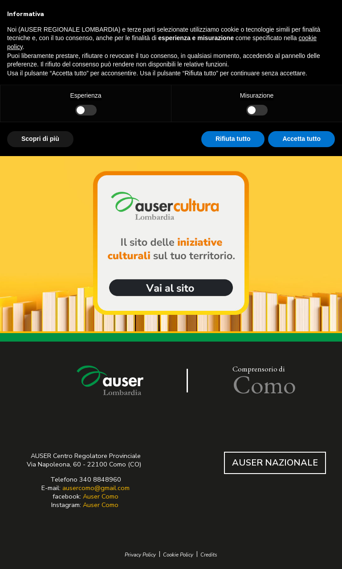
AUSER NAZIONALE (275, 463)
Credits (208, 555)
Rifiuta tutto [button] (233, 138)
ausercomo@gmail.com (96, 487)
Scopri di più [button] (40, 138)
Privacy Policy (140, 555)
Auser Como (100, 496)
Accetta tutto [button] (301, 138)
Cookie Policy (178, 555)
